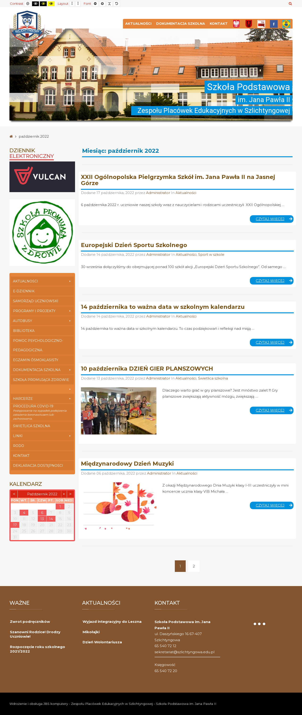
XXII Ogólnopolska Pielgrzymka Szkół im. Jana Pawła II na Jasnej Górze (178, 180)
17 (15, 525)
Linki (42, 436)
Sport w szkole (211, 254)
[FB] (274, 24)
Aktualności (138, 23)
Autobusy (42, 321)
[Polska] (236, 24)
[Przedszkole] (286, 24)
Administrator (158, 192)
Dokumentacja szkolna (180, 23)
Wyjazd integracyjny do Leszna (112, 621)
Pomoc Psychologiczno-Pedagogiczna (38, 345)
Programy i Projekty (42, 311)
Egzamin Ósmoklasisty (35, 360)
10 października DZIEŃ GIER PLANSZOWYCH (147, 368)
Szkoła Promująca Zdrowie (42, 381)
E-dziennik (23, 291)
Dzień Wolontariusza (102, 642)
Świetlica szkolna (31, 426)
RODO (18, 446)
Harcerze (42, 398)
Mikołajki (91, 632)
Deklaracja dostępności (38, 465)
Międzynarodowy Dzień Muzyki (127, 463)
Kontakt (219, 23)
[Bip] (261, 24)
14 (51, 519)
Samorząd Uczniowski (35, 301)
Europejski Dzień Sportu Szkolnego (134, 245)
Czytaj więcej (275, 219)
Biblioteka (23, 331)
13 (42, 519)
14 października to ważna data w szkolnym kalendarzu (163, 306)
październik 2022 (42, 494)
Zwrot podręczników (30, 621)
